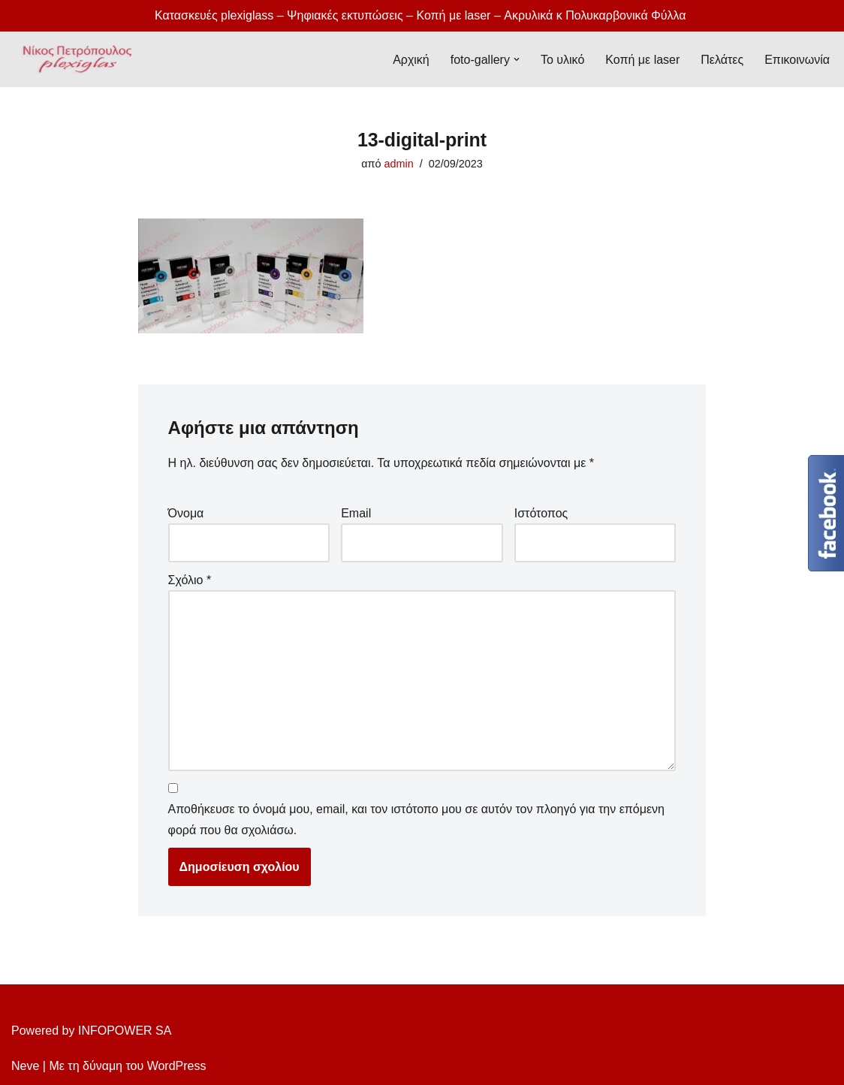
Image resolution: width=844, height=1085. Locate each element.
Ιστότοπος (541, 513)
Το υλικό (562, 59)
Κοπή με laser (642, 59)
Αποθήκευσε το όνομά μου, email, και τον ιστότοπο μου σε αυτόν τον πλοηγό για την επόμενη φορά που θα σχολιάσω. (416, 819)
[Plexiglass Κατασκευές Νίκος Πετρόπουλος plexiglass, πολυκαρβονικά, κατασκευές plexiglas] (73, 59)
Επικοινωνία (797, 59)
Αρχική (411, 59)
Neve (25, 1065)
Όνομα (186, 513)
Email (356, 513)
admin (399, 164)
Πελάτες (722, 59)
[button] (517, 59)
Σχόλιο (190, 580)
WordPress (176, 1065)
